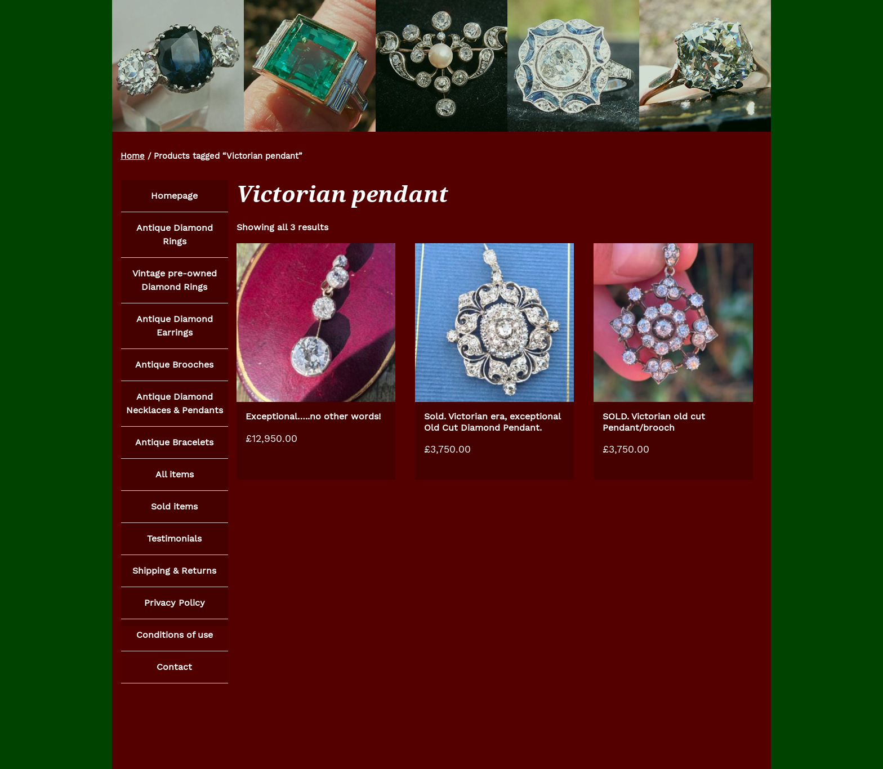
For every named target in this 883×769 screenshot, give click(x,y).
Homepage (174, 195)
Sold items (174, 511)
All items (174, 478)
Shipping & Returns (174, 576)
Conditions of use (174, 641)
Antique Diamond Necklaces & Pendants (174, 406)
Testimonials (174, 543)
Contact (174, 674)
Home (133, 156)
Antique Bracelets (174, 445)
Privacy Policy (174, 608)
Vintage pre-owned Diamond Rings (174, 281)
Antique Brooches (174, 366)
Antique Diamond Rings (174, 235)
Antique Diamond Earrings (174, 327)
